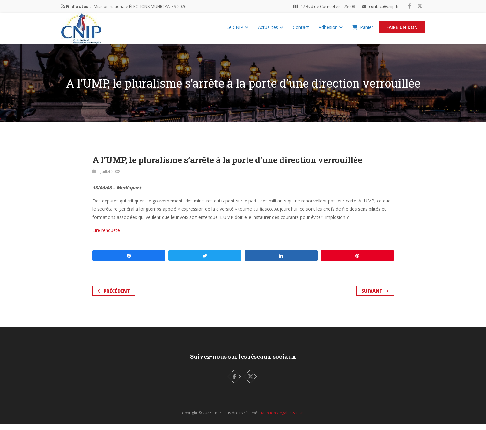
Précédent (114, 297)
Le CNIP (237, 30)
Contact (301, 30)
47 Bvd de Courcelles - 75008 (327, 6)
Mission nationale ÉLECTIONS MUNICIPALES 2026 (140, 6)
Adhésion (331, 30)
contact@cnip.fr (384, 6)
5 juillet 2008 (109, 177)
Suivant (375, 297)
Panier (362, 30)
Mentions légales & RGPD (283, 419)
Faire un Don (402, 30)
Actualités (270, 30)
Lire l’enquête (106, 236)
